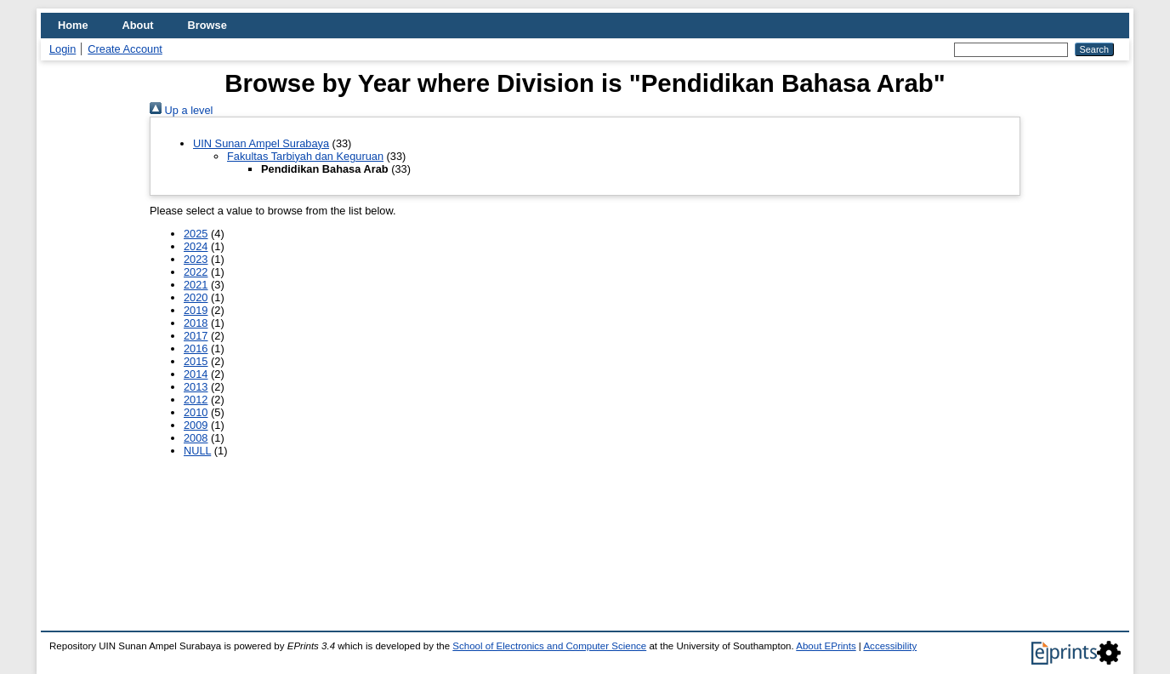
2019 (195, 310)
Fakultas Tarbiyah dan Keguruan (305, 156)
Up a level (181, 110)
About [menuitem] (138, 25)
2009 (195, 425)
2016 (195, 348)
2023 (195, 259)
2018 (195, 323)
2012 (195, 399)
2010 (195, 412)
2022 (195, 272)
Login (62, 49)
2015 (195, 361)
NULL (197, 450)
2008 (195, 437)
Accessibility (890, 646)
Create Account (125, 49)
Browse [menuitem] (207, 25)
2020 (195, 297)
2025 (195, 233)
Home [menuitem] (73, 25)
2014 (195, 374)
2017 (195, 335)
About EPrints (825, 646)
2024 (195, 246)
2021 (195, 284)
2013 (195, 386)
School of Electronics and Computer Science (549, 646)
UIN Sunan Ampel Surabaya (261, 143)
